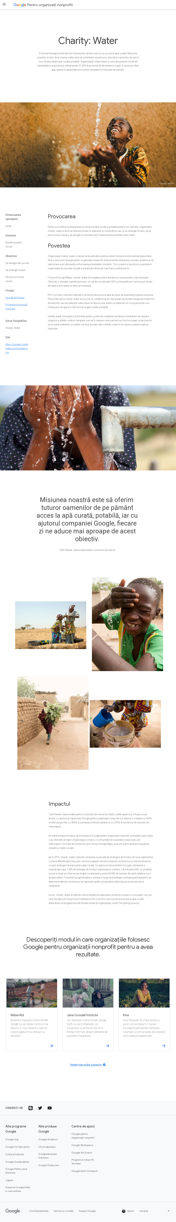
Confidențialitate (38, 1210)
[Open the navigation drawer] (4, 4)
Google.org (12, 1139)
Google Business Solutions (47, 1155)
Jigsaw (9, 1180)
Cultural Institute (14, 1154)
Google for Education (17, 1146)
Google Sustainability (17, 1161)
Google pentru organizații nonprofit (83, 1135)
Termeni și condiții (64, 1210)
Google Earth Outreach (85, 1171)
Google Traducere (48, 1165)
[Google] (12, 1211)
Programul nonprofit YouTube (83, 1161)
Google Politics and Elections (16, 1170)
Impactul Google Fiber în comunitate (17, 1189)
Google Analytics (48, 1139)
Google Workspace (82, 1145)
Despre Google (87, 1210)
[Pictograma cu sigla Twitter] (40, 1108)
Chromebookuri (47, 1146)
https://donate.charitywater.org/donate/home (16, 348)
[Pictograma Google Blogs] (31, 1108)
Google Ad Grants (14, 297)
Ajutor (128, 1211)
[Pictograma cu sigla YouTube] (50, 1108)
